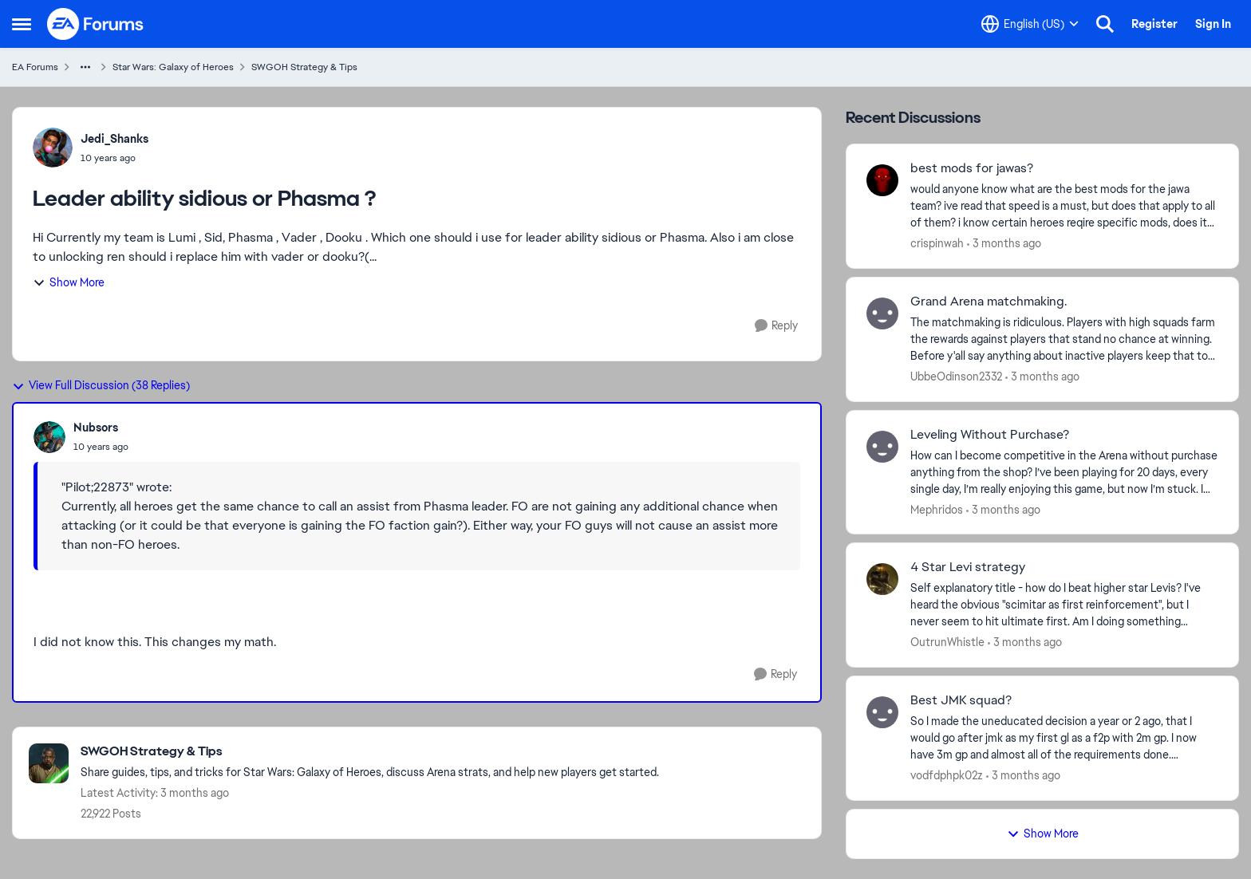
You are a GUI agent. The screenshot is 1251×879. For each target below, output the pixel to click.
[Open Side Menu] (21, 24)
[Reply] (776, 326)
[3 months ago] (1004, 243)
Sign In (1213, 24)
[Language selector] (1030, 24)
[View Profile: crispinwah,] (882, 180)
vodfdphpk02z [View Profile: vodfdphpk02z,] (946, 775)
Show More (69, 282)
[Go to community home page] (95, 24)
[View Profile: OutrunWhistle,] (882, 579)
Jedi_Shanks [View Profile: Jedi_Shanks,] (114, 139)
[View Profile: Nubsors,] (49, 437)
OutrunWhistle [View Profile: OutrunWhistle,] (947, 642)
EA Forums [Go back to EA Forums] (35, 67)
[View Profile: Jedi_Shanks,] (53, 148)
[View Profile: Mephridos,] (882, 447)
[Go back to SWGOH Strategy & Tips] (370, 751)
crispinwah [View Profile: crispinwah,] (937, 243)
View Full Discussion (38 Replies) (101, 385)
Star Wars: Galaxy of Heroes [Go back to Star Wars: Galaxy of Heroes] (173, 67)
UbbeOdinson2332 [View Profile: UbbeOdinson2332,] (956, 376)
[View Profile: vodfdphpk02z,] (882, 712)
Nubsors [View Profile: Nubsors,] (95, 427)
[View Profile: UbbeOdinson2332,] (882, 313)
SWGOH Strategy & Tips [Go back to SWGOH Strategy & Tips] (304, 67)
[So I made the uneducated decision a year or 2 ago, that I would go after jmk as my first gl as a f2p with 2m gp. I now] (1064, 738)
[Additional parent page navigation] (85, 67)
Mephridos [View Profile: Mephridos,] (936, 509)
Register (1154, 24)
